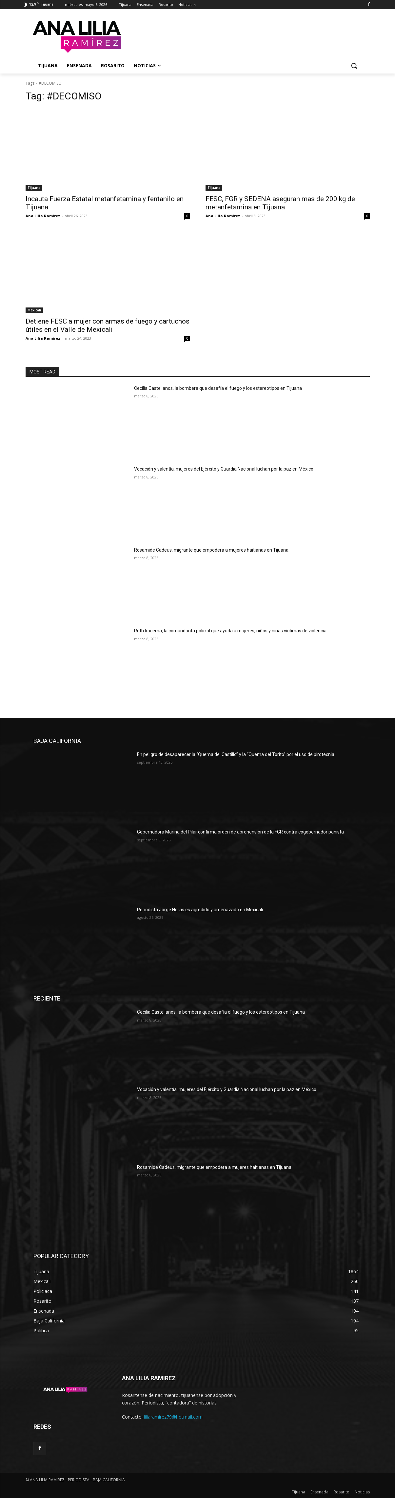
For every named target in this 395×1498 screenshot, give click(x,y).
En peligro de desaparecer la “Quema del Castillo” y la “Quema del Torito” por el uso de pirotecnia (235, 754)
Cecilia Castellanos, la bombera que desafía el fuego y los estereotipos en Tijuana (218, 388)
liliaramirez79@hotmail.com (173, 1417)
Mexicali (34, 310)
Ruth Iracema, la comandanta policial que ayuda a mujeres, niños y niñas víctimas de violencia (230, 630)
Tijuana (34, 187)
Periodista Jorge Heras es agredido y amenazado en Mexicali (200, 909)
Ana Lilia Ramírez (43, 215)
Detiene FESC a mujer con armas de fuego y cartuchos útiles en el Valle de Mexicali (107, 325)
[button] (354, 66)
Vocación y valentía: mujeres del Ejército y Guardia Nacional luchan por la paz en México (223, 469)
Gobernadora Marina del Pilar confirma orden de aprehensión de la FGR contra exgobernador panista (240, 831)
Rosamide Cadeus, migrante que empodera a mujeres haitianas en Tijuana (211, 550)
